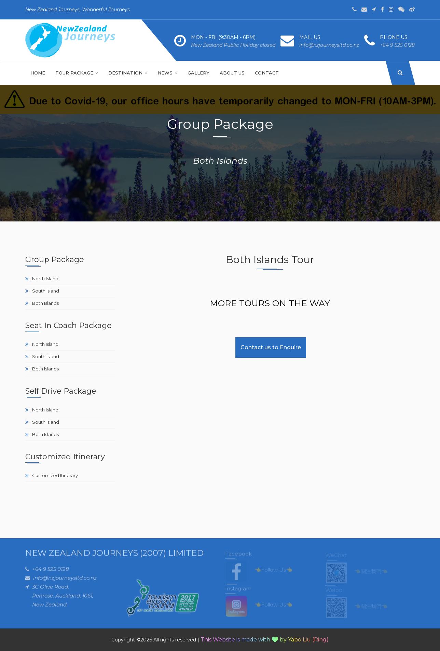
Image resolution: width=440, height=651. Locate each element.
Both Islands (45, 303)
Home (37, 73)
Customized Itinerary (55, 475)
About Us (232, 73)
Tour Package (76, 73)
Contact (267, 73)
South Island (45, 291)
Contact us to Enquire (270, 347)
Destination (127, 73)
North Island (45, 278)
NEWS (167, 73)
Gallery (198, 73)
